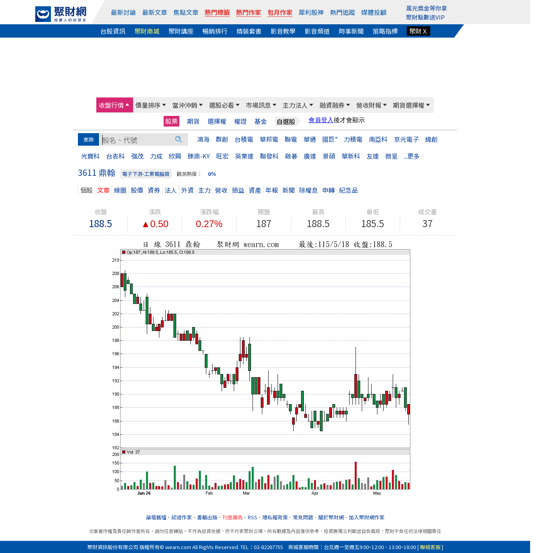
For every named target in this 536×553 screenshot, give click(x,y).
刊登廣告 (232, 517)
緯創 (431, 139)
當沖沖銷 (184, 105)
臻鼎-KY (199, 156)
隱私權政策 (275, 517)
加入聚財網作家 (366, 517)
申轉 (328, 190)
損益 (238, 190)
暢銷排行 (214, 31)
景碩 (329, 156)
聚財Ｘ (418, 31)
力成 (156, 156)
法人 (170, 190)
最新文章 (154, 12)
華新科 (350, 156)
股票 (171, 121)
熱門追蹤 (342, 12)
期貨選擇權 (408, 105)
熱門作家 (248, 12)
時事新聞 (351, 31)
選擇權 (217, 121)
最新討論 (123, 12)
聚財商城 (146, 31)
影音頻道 (317, 31)
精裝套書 (249, 31)
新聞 (288, 190)
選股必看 (221, 105)
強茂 (137, 156)
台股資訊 (112, 31)
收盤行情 (111, 105)
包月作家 (279, 12)
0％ (212, 173)
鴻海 (203, 139)
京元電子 (406, 139)
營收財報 (368, 105)
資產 (255, 190)
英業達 (244, 156)
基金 (260, 121)
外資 (187, 190)
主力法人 (295, 105)
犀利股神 (311, 12)
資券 (154, 190)
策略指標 (385, 31)
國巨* (329, 139)
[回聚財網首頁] (60, 14)
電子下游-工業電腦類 (146, 173)
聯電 (291, 139)
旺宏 (222, 156)
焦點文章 (186, 12)
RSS (252, 517)
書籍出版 (207, 517)
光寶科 (90, 156)
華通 (309, 139)
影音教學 (283, 31)
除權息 (308, 190)
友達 (372, 156)
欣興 (175, 156)
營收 (221, 190)
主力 (204, 190)
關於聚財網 (331, 517)
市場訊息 (258, 105)
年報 (271, 190)
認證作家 (181, 517)
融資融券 (332, 105)
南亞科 (378, 139)
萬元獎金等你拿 (426, 8)
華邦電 (269, 139)
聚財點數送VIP (425, 17)
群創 (222, 139)
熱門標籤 (217, 12)
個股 (86, 190)
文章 (103, 190)
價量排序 (148, 105)
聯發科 (269, 156)
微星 (391, 156)
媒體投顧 (373, 12)
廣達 (310, 156)
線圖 (120, 190)
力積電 (353, 139)
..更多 (412, 156)
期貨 (193, 121)
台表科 (115, 156)
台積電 (244, 139)
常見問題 (303, 517)
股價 (137, 190)
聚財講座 (180, 31)
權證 (240, 121)
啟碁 (291, 156)
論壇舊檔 (156, 517)
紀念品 (348, 190)
